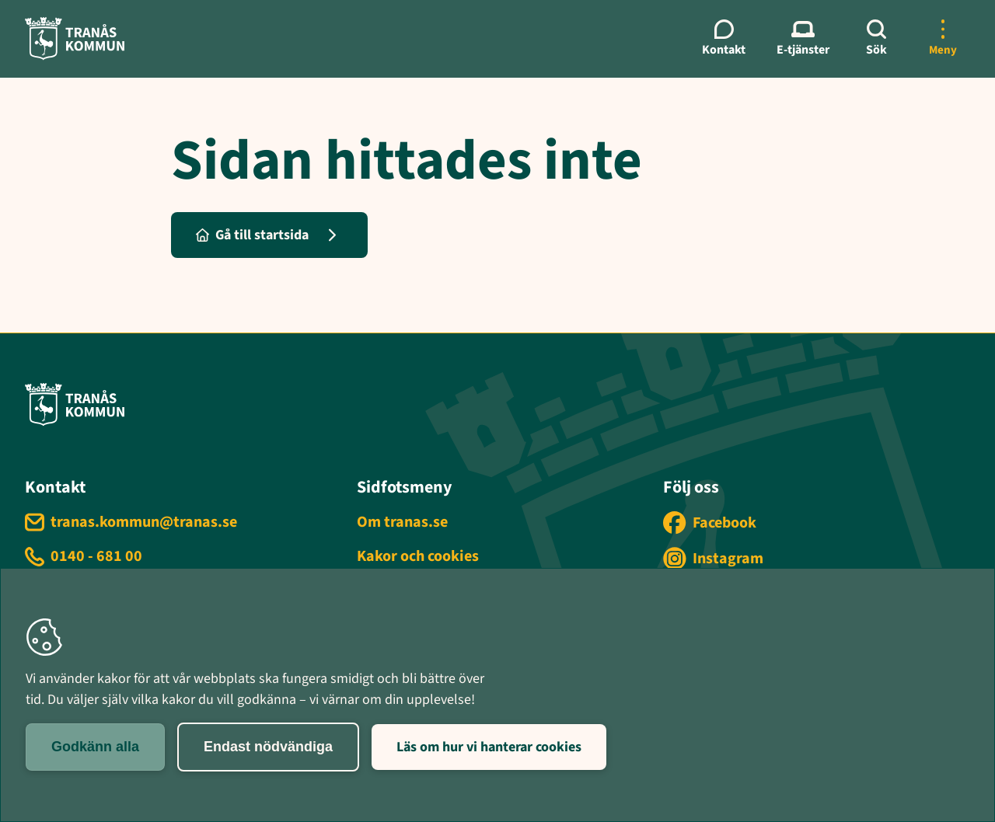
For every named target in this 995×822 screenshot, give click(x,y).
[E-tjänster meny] (803, 39)
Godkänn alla (95, 746)
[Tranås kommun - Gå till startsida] (74, 38)
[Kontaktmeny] (723, 39)
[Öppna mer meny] (943, 39)
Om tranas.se (402, 522)
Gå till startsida (252, 235)
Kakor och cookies (418, 556)
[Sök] (876, 39)
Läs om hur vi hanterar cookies (488, 747)
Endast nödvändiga (268, 746)
